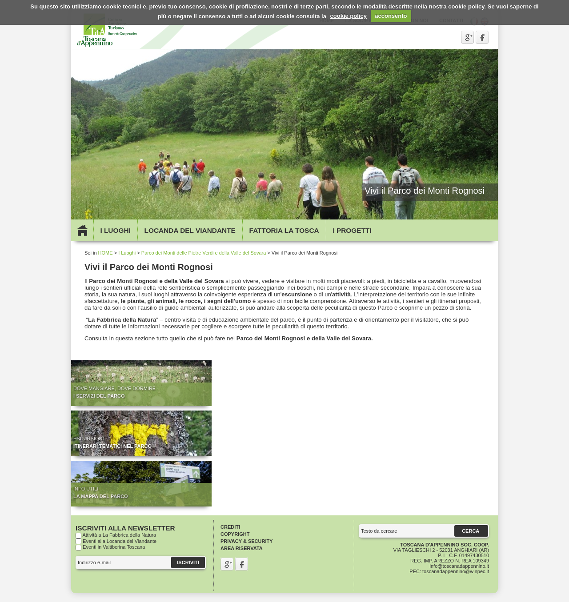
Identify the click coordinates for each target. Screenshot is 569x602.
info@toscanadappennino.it (459, 566)
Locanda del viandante (190, 230)
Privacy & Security (246, 541)
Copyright (234, 534)
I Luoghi (115, 230)
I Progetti (352, 230)
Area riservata (241, 548)
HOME (105, 252)
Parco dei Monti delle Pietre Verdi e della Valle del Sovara (203, 252)
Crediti (230, 527)
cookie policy (348, 15)
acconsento (391, 15)
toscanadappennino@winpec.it (455, 571)
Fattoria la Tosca (284, 230)
